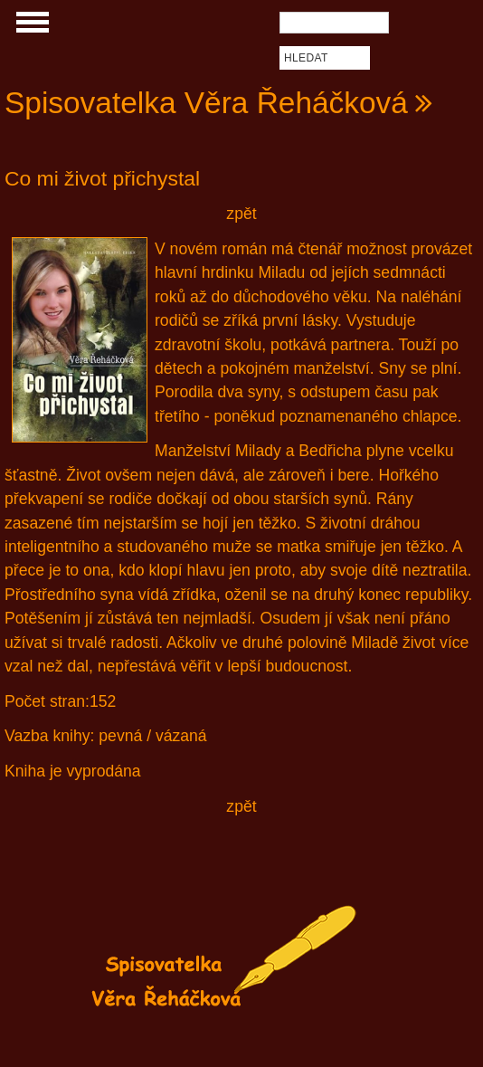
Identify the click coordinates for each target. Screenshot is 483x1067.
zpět (241, 214)
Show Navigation (30, 27)
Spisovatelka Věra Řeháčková (206, 102)
